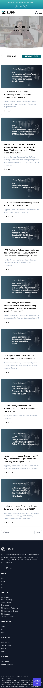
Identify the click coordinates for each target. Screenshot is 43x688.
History (3, 649)
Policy (2, 678)
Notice (3, 652)
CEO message (6, 646)
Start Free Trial (20, 6)
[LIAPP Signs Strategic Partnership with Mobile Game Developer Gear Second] (21, 352)
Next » (38, 532)
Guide (3, 626)
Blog (2, 632)
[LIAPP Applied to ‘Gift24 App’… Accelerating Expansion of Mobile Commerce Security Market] (21, 90)
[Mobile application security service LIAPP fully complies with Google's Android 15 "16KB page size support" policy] (21, 452)
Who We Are (5, 642)
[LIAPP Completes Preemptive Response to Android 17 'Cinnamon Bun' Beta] (21, 198)
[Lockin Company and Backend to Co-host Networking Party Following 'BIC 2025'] (21, 502)
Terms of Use (9, 678)
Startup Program (7, 665)
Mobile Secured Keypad (9, 611)
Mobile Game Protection (9, 608)
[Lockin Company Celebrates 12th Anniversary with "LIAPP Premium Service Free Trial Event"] (21, 402)
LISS (3, 581)
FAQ (2, 629)
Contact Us (5, 662)
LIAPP (3, 578)
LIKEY (3, 584)
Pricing (3, 587)
